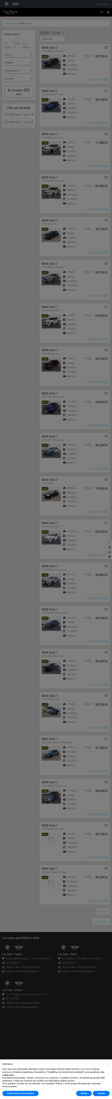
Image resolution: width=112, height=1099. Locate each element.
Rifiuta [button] (84, 1093)
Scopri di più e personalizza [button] (20, 1093)
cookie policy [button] (8, 1075)
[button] (108, 1064)
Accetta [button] (101, 1093)
